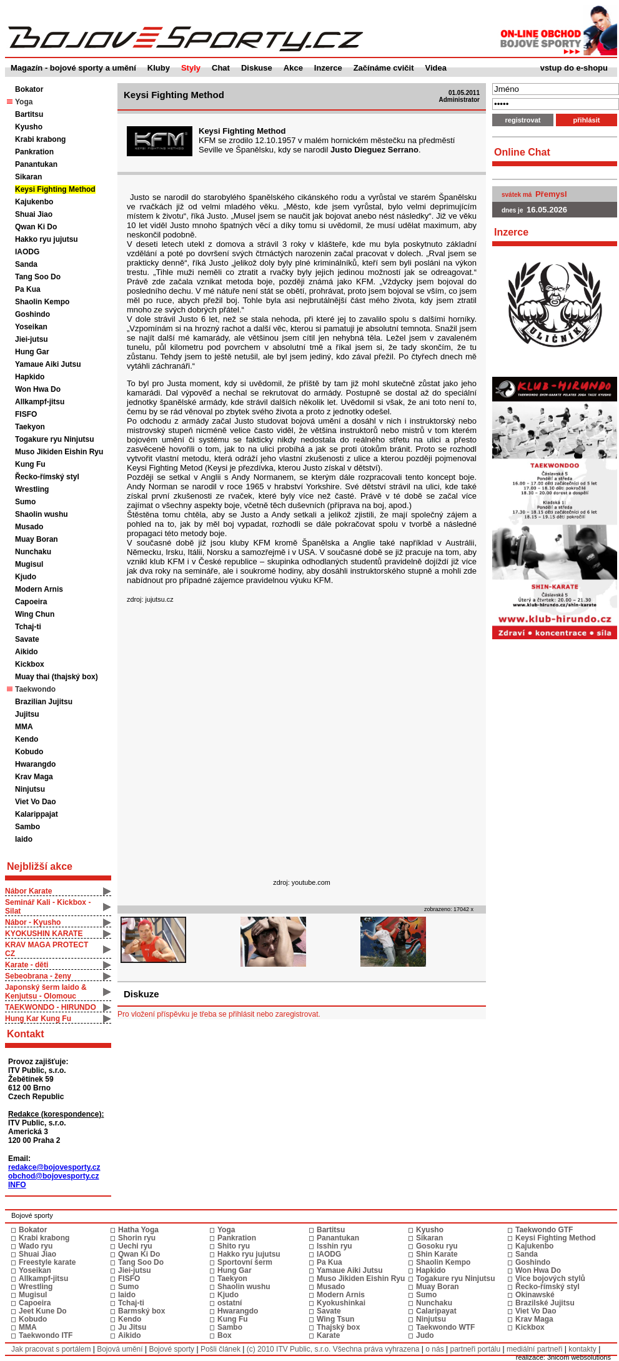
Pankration (34, 151)
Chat (221, 67)
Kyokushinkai (341, 1303)
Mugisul (29, 564)
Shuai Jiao (33, 214)
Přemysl (551, 194)
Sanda (26, 264)
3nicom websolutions (579, 1357)
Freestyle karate (47, 1262)
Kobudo (29, 751)
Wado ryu (35, 1246)
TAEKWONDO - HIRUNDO (50, 1007)
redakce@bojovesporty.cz (54, 1167)
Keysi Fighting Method (55, 189)
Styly (191, 67)
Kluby (158, 67)
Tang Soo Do (38, 276)
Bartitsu (29, 114)
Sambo (27, 826)
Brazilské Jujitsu (545, 1303)
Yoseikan (31, 326)
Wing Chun (34, 614)
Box (224, 1335)
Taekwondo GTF (544, 1229)
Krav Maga (34, 776)
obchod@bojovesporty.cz (53, 1176)
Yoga (226, 1229)
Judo (425, 1335)
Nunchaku (33, 551)
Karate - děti (26, 964)
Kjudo (25, 576)
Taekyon (30, 426)
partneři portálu (475, 1349)
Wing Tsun (335, 1319)
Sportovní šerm (244, 1262)
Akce (293, 67)
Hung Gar (32, 351)
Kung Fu (30, 464)
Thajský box (338, 1327)
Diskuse (256, 67)
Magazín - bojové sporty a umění (73, 67)
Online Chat (522, 152)
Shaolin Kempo (42, 301)
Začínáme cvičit (384, 67)
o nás (434, 1349)
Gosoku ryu (437, 1246)
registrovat (523, 120)
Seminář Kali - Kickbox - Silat (48, 906)
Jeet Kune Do (43, 1311)
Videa (436, 67)
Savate (27, 639)
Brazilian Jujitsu (43, 701)
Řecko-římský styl (47, 476)
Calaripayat (436, 1311)
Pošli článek (220, 1349)
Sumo (25, 501)
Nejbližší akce (39, 866)
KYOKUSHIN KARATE (43, 933)
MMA (24, 726)
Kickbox (29, 664)
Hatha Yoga (138, 1229)
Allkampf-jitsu (39, 401)
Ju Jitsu (132, 1327)
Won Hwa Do (38, 389)
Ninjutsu (30, 789)
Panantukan (36, 164)
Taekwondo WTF (445, 1327)
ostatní (229, 1303)
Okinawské (535, 1294)
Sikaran (28, 176)
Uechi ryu (135, 1246)
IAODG (27, 251)
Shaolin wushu (41, 514)
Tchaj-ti (28, 626)
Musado (29, 526)
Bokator (29, 89)
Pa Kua (28, 289)
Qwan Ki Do (36, 226)
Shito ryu (233, 1246)
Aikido (26, 651)
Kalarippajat (36, 814)
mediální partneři (534, 1349)
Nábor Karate (28, 891)
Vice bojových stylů (550, 1278)
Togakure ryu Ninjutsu (54, 439)
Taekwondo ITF (45, 1335)
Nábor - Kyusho (33, 922)
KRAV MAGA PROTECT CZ (46, 949)
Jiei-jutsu (31, 339)
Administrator (459, 99)
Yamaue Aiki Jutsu (48, 364)
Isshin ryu (334, 1246)
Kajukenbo (34, 201)
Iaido (23, 839)
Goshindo (32, 314)
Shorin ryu (137, 1238)
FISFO (26, 414)
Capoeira (31, 601)
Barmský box (141, 1311)
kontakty (582, 1349)
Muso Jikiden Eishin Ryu (59, 451)
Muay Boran (36, 539)
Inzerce (328, 67)
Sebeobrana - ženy (38, 976)
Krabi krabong (40, 139)
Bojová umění (119, 1349)
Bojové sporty (171, 1349)
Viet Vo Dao (35, 801)
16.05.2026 (547, 209)
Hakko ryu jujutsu (46, 239)
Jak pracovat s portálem (51, 1349)
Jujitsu (27, 714)
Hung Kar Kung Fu (38, 1018)
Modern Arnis (39, 589)
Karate (328, 1335)
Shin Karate (437, 1254)
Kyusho (28, 126)
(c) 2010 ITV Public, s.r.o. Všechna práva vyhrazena (333, 1349)
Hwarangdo (35, 764)
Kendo (26, 739)
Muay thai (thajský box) (56, 676)
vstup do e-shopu (574, 67)
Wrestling (32, 489)
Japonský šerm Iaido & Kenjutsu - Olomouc (46, 991)
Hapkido (29, 376)
